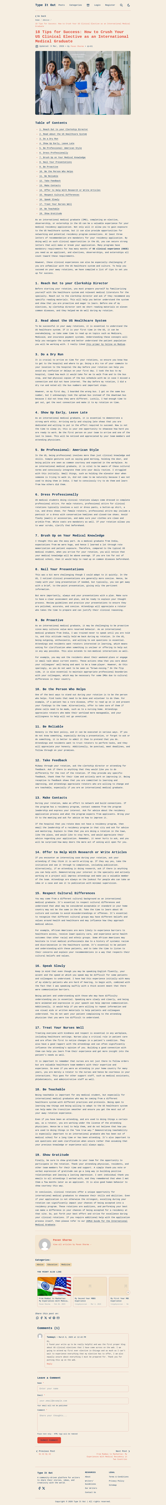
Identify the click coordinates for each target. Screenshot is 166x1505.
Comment (42, 1410)
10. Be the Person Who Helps (56, 171)
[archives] (88, 5)
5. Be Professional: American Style (60, 148)
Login (97, 5)
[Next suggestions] (128, 1292)
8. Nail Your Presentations (55, 162)
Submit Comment (49, 1440)
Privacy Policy (116, 1481)
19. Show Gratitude (50, 213)
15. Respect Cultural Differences (59, 195)
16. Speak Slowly (49, 199)
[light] (129, 5)
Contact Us (90, 1492)
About (88, 1477)
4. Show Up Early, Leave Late (56, 143)
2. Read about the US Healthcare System (63, 134)
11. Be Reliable (48, 176)
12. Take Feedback (50, 181)
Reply (49, 1364)
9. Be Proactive (48, 167)
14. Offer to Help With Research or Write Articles (69, 190)
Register (110, 5)
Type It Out (45, 5)
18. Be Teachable (49, 209)
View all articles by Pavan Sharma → (72, 1245)
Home (37, 20)
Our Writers (91, 1488)
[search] (121, 5)
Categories (75, 5)
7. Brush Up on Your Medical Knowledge (62, 157)
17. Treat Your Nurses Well (55, 204)
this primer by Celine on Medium (105, 344)
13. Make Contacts (50, 185)
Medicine (65, 1265)
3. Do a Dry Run (48, 139)
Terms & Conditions (119, 1477)
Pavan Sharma (77, 46)
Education (52, 1265)
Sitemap (113, 1485)
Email (41, 1395)
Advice (46, 20)
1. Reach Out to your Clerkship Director (63, 129)
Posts (61, 5)
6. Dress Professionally (53, 153)
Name (40, 1383)
